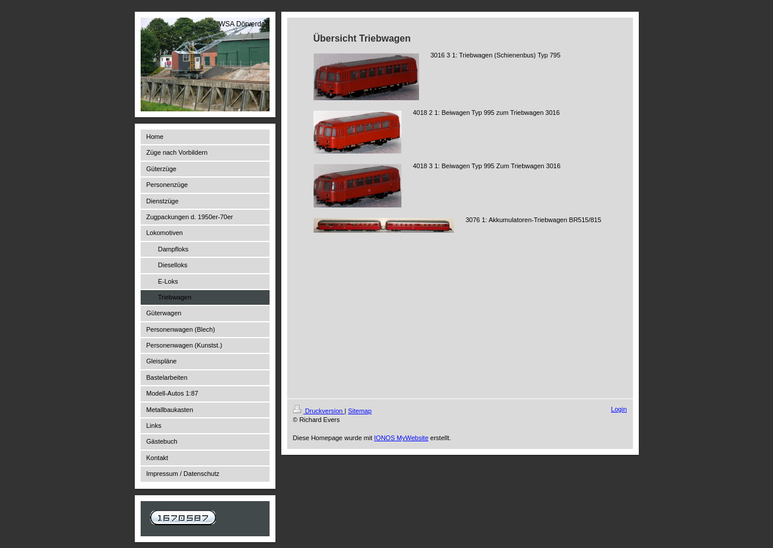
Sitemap (360, 410)
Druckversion (319, 410)
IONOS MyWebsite (401, 437)
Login (619, 409)
